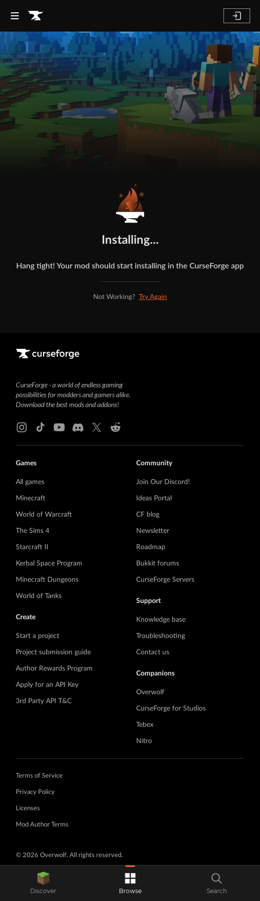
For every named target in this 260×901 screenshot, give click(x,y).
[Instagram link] (22, 427)
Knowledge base (161, 619)
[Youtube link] (59, 427)
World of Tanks (39, 596)
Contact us (152, 652)
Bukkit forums (157, 563)
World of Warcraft (44, 514)
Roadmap (150, 547)
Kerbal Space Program (49, 563)
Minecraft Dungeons (47, 579)
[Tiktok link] (40, 427)
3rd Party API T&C (44, 701)
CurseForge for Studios (171, 708)
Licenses (28, 808)
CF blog (147, 514)
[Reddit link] (115, 427)
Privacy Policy (35, 792)
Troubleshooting (160, 636)
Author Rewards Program (54, 668)
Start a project (37, 636)
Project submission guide (53, 652)
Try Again (153, 296)
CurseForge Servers (165, 579)
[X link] (97, 427)
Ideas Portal (154, 498)
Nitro (144, 741)
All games (30, 482)
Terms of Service (39, 776)
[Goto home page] (35, 16)
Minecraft (30, 498)
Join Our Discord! (163, 482)
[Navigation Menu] (15, 16)
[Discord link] (78, 427)
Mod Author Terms (42, 825)
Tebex (144, 724)
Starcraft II (32, 547)
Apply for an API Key (47, 684)
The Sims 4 (32, 530)
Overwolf (150, 692)
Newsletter (152, 530)
